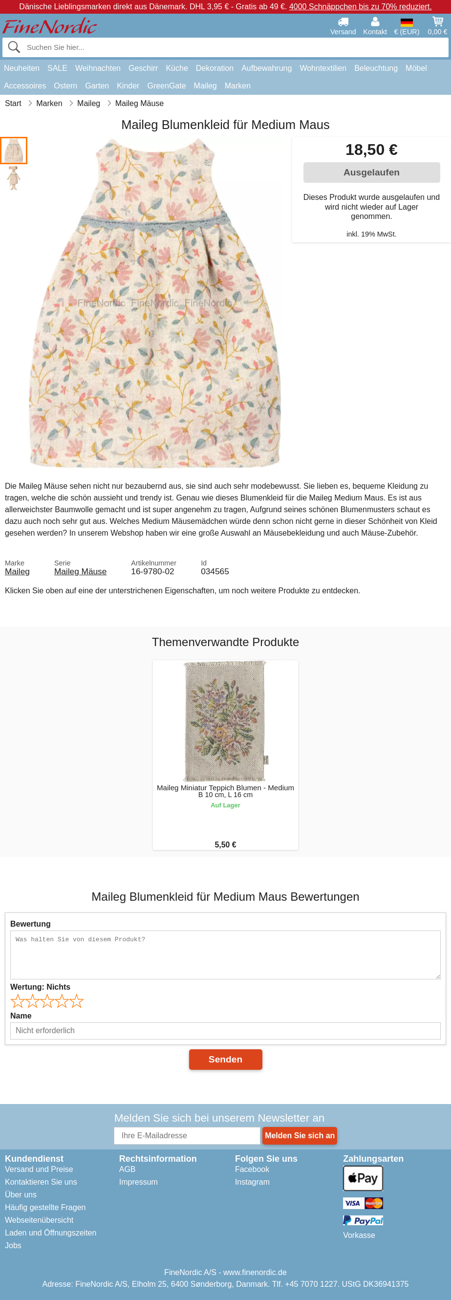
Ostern (65, 86)
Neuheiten (22, 68)
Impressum (138, 1182)
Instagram (252, 1182)
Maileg (205, 86)
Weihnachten (98, 68)
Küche (177, 68)
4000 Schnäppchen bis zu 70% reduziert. (360, 6)
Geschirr (143, 68)
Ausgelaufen (372, 172)
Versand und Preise (39, 1169)
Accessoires (25, 86)
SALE (57, 68)
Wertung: (40, 987)
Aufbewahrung (266, 68)
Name (21, 1016)
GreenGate (166, 86)
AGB (127, 1169)
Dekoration (215, 68)
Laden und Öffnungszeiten (50, 1233)
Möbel (416, 68)
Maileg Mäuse (80, 571)
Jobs (13, 1245)
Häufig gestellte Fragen (45, 1207)
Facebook (252, 1169)
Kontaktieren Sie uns (41, 1182)
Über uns (21, 1195)
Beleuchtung (376, 68)
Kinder (128, 86)
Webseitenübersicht (39, 1220)
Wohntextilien (323, 68)
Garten (97, 86)
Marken (238, 86)
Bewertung (30, 924)
